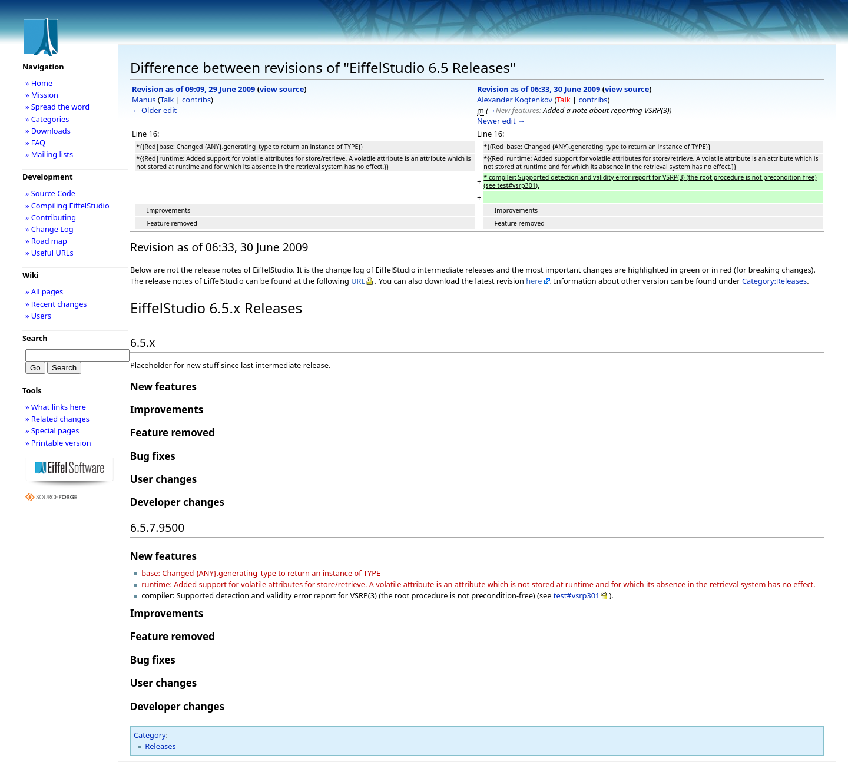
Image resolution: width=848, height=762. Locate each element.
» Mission (41, 95)
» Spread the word (57, 106)
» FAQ (35, 142)
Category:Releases (774, 281)
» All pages (44, 291)
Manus (144, 99)
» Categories (47, 119)
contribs (196, 99)
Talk (167, 99)
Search (35, 338)
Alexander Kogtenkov (514, 99)
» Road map (46, 241)
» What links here (55, 407)
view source (282, 89)
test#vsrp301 (577, 595)
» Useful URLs (49, 252)
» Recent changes (56, 304)
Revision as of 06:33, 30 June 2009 (538, 89)
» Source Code (50, 193)
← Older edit (154, 110)
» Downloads (48, 130)
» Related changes (57, 418)
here (534, 281)
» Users (38, 315)
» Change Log (49, 229)
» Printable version (58, 443)
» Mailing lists (49, 154)
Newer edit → (501, 120)
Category (150, 735)
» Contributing (50, 217)
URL (358, 281)
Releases (160, 746)
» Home (38, 83)
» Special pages (52, 430)
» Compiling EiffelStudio (67, 205)
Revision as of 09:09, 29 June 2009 (193, 89)
